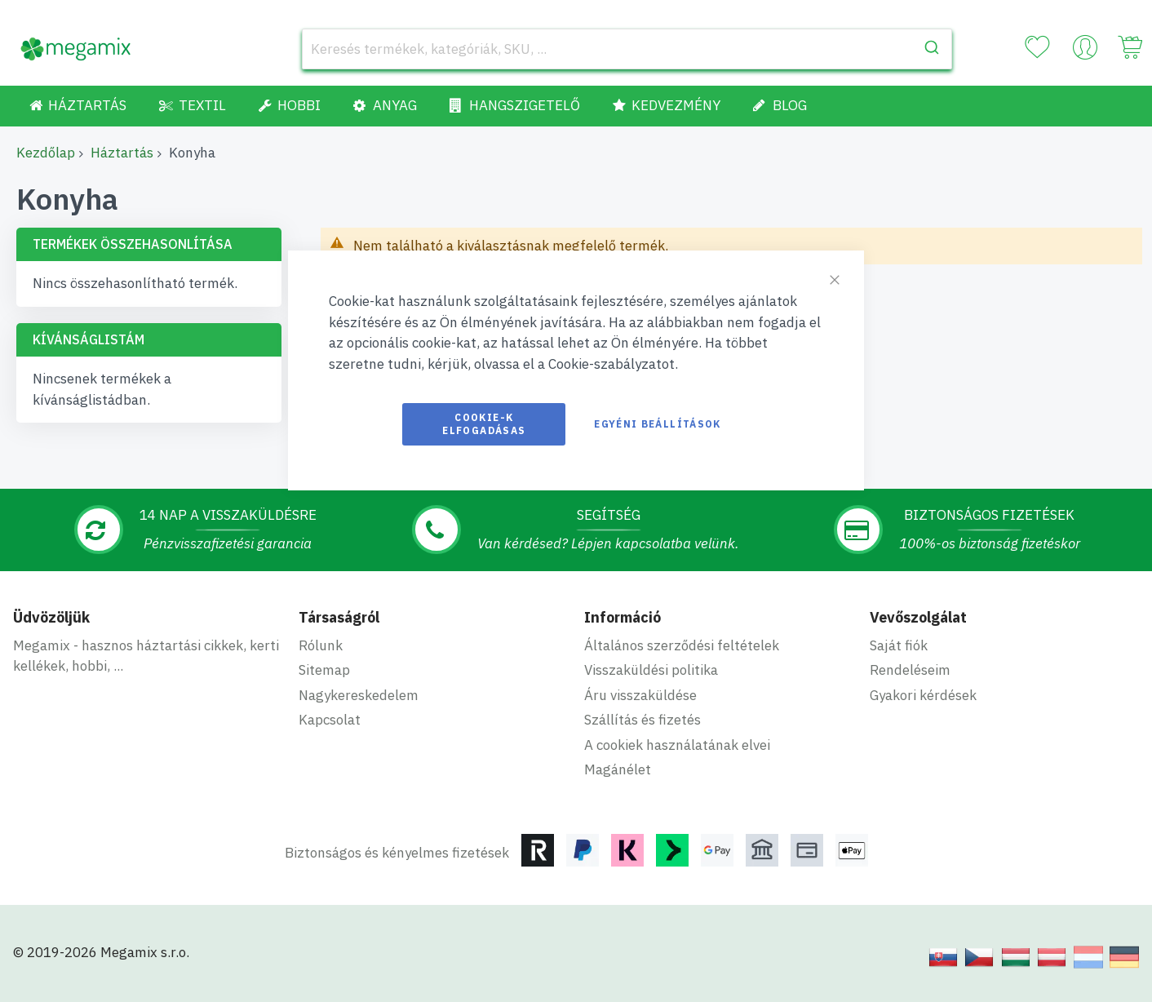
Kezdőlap (45, 153)
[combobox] (627, 49)
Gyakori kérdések (923, 695)
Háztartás (122, 153)
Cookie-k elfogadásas (483, 424)
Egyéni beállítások (657, 424)
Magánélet (617, 769)
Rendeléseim (910, 670)
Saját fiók (899, 645)
